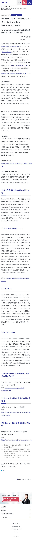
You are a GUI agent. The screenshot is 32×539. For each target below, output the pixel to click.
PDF (4, 471)
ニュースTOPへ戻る (24, 479)
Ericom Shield (6, 52)
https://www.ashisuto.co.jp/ (10, 46)
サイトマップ (16, 523)
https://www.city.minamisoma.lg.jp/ (12, 73)
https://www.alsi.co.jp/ (18, 65)
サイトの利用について (16, 529)
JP (18, 2)
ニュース (8, 6)
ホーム (2, 6)
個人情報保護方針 (16, 526)
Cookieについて (16, 532)
